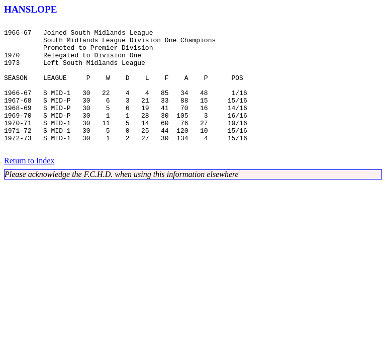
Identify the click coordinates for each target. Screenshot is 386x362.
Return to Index (29, 186)
